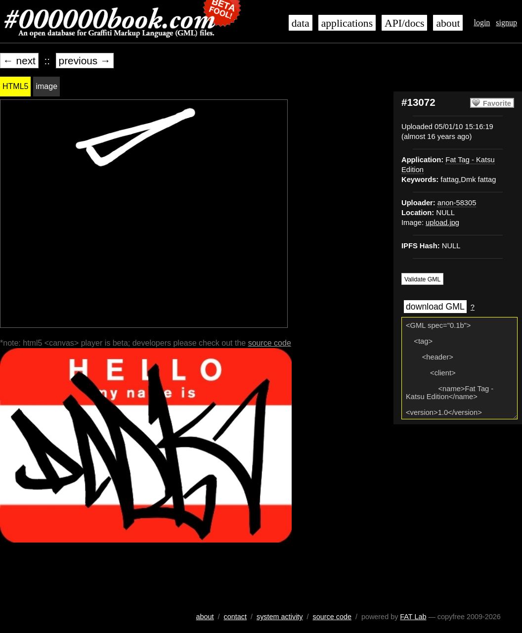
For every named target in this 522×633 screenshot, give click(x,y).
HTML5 (15, 86)
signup (506, 22)
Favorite (497, 103)
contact (235, 617)
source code (269, 343)
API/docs (404, 23)
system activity (280, 617)
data (300, 23)
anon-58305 (457, 203)
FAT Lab (413, 617)
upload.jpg (442, 222)
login (482, 22)
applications (347, 23)
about (448, 23)
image (46, 86)
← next (19, 60)
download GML (435, 307)
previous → (85, 60)
